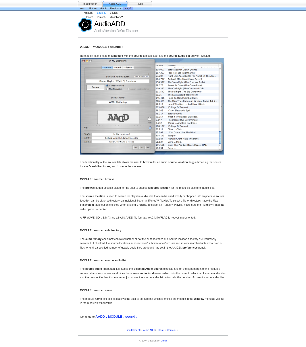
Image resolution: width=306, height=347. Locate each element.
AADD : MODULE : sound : (116, 316)
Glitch (103, 8)
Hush (140, 3)
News (82, 8)
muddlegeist (90, 3)
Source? (101, 12)
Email (164, 340)
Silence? (88, 17)
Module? (88, 12)
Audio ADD (115, 3)
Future (92, 8)
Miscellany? (116, 17)
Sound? (114, 12)
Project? (101, 17)
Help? (128, 8)
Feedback (115, 8)
